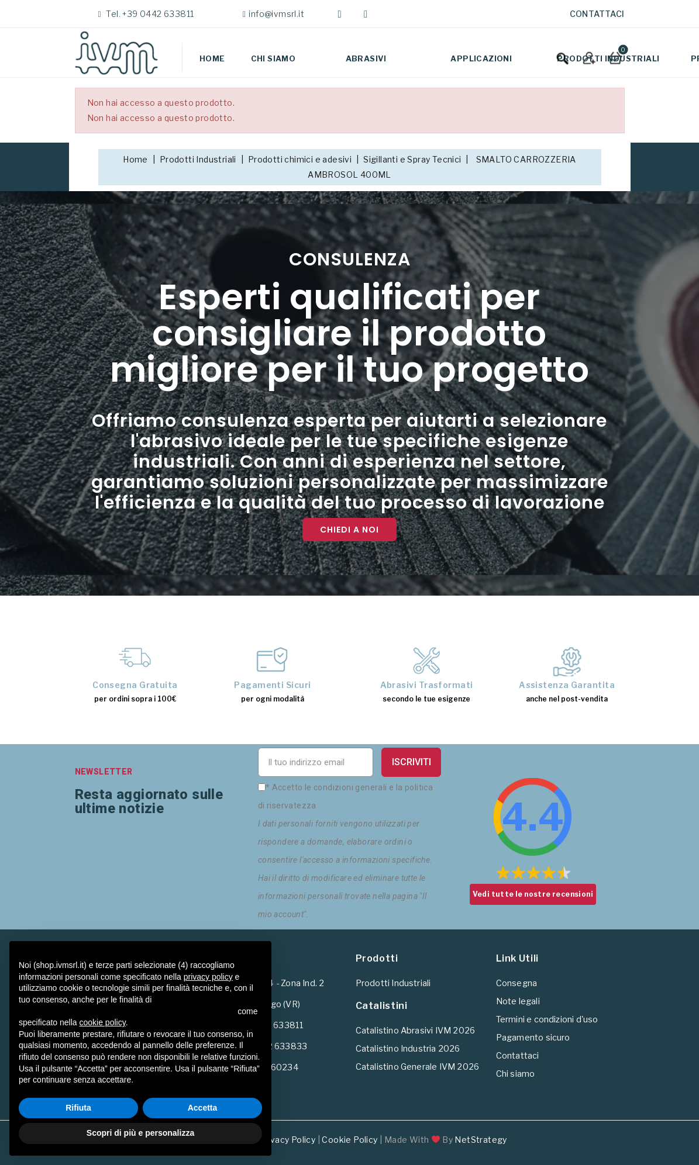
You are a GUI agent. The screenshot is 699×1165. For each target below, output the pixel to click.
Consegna (517, 983)
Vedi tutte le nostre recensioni (533, 894)
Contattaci (597, 14)
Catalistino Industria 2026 (408, 1048)
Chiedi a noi (349, 529)
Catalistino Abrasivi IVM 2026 (416, 1030)
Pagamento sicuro (533, 1037)
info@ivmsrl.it (276, 14)
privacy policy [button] (208, 976)
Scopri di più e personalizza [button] (140, 1133)
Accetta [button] (203, 1107)
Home (212, 58)
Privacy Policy (287, 1140)
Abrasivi (366, 58)
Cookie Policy (349, 1140)
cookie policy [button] (103, 1022)
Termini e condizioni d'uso (547, 1019)
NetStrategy (480, 1140)
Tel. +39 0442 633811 (149, 14)
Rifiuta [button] (78, 1107)
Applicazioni (481, 58)
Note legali (518, 1001)
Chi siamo (273, 58)
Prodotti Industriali (608, 58)
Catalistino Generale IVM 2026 (418, 1067)
